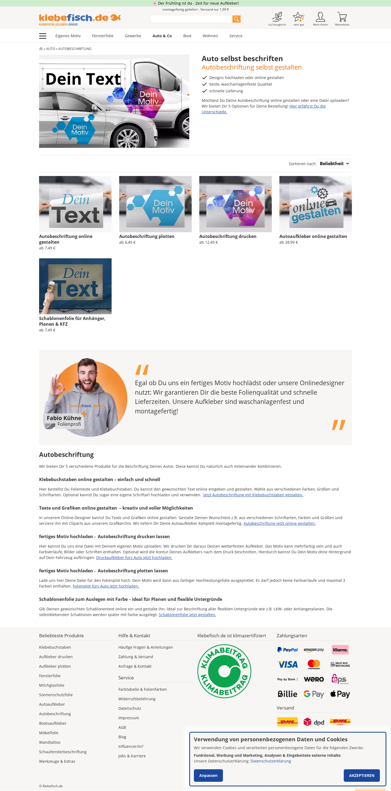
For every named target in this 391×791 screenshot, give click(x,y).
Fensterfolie (102, 35)
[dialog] (288, 759)
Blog (122, 736)
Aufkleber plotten (55, 666)
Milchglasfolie (51, 685)
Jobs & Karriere (132, 755)
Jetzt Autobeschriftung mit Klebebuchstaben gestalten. (253, 494)
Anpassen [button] (208, 775)
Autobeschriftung (55, 713)
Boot (187, 35)
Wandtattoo (49, 742)
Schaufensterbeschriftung (63, 751)
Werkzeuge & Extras (57, 761)
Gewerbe (133, 35)
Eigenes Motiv (68, 35)
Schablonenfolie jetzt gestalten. (187, 614)
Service (235, 35)
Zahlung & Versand (135, 656)
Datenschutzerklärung (271, 761)
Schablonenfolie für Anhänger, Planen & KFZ (72, 321)
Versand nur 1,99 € (291, 786)
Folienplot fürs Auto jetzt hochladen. (106, 586)
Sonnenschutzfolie (56, 694)
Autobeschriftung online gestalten (65, 239)
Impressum (128, 717)
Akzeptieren (361, 775)
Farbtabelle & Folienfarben (142, 689)
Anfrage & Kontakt (135, 666)
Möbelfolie (48, 732)
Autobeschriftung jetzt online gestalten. (280, 523)
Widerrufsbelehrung (137, 698)
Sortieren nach (302, 163)
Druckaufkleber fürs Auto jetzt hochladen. (134, 557)
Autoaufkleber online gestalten (313, 236)
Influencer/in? (130, 746)
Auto (50, 49)
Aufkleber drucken (56, 656)
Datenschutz (129, 708)
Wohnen (210, 35)
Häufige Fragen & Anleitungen (145, 647)
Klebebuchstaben (55, 647)
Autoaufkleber (52, 704)
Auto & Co (162, 35)
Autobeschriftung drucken (228, 236)
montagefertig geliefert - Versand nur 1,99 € (195, 9)
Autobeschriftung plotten (147, 236)
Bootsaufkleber (53, 723)
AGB (122, 727)
